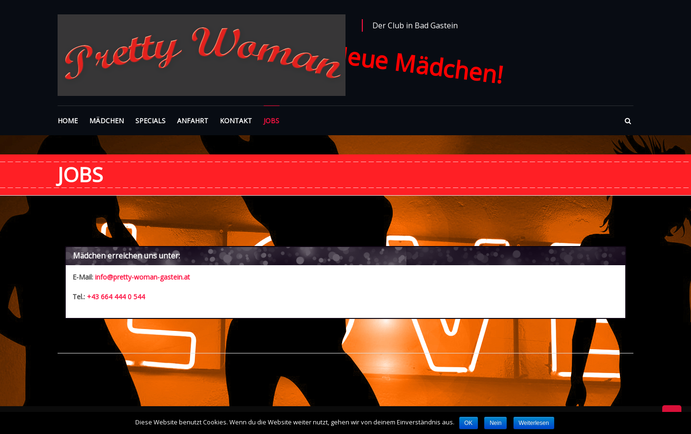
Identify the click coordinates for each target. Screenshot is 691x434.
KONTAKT (236, 120)
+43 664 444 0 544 (116, 296)
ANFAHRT (192, 120)
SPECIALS (150, 120)
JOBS (271, 120)
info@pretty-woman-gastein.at (142, 277)
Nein (495, 423)
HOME (68, 120)
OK (469, 423)
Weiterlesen (534, 423)
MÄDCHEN (106, 120)
